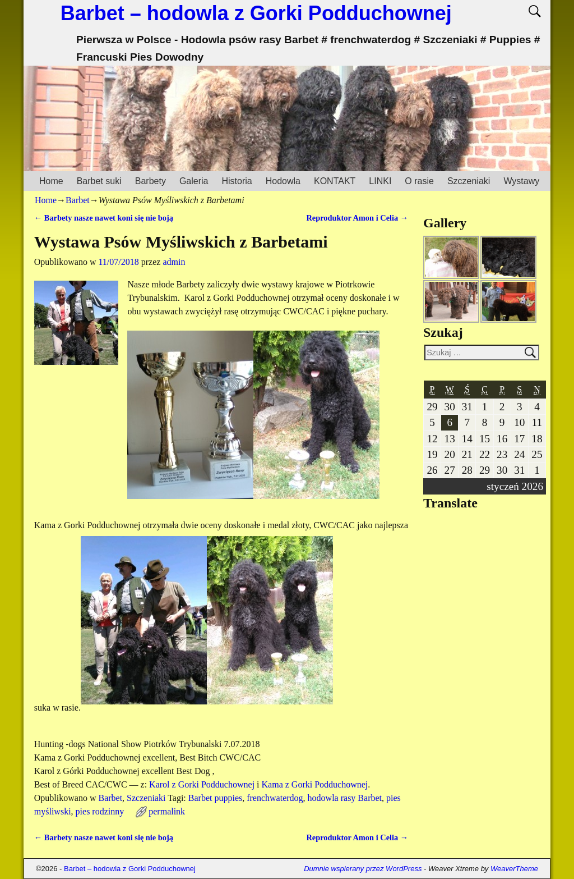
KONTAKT (334, 181)
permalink (167, 811)
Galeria (194, 181)
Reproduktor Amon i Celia (357, 217)
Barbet (78, 200)
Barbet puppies (215, 798)
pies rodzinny (100, 811)
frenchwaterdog (275, 798)
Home (51, 181)
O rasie (419, 181)
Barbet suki (99, 181)
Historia (236, 181)
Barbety (150, 181)
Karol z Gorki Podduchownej (201, 784)
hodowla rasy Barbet (345, 798)
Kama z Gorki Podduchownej (315, 784)
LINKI (380, 181)
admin (174, 262)
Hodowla (283, 181)
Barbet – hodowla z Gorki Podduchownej (256, 13)
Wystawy (521, 181)
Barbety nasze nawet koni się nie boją (103, 217)
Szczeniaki (468, 181)
